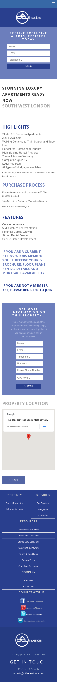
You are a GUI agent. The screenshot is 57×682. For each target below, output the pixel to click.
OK (44, 426)
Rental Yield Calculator (28, 535)
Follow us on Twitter (34, 614)
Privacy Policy (28, 560)
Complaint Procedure (29, 566)
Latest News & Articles (28, 529)
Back (14, 480)
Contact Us (28, 586)
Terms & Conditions (28, 554)
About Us (28, 580)
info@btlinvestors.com (30, 673)
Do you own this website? (17, 427)
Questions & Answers (28, 548)
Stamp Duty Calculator (28, 542)
